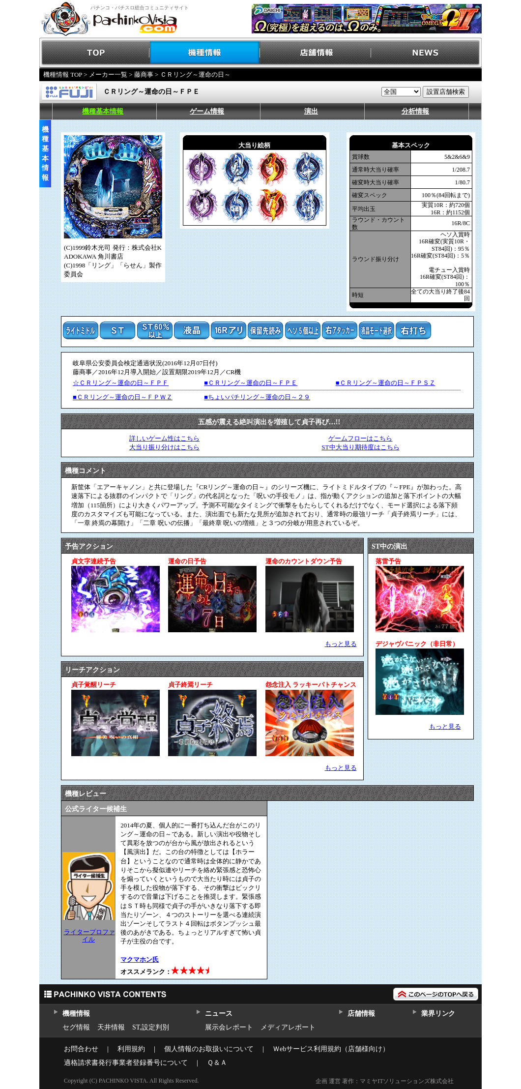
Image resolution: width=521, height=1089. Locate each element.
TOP (94, 52)
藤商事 (143, 74)
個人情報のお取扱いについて (209, 1049)
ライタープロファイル (89, 935)
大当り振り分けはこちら (164, 447)
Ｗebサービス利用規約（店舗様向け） (331, 1049)
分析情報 (415, 111)
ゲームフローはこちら (360, 438)
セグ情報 (76, 1027)
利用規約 (131, 1049)
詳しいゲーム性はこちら (164, 438)
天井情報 (111, 1027)
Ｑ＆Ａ (217, 1062)
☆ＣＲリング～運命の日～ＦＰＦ (121, 382)
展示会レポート (229, 1027)
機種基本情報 (102, 111)
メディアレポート (288, 1027)
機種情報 (205, 52)
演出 (311, 111)
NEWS (426, 52)
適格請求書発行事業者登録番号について (126, 1062)
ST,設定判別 (150, 1027)
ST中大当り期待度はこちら (360, 447)
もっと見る (341, 644)
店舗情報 (315, 52)
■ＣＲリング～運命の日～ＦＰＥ (250, 382)
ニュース (218, 1013)
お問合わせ (81, 1049)
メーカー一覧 (108, 74)
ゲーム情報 (207, 111)
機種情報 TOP (62, 74)
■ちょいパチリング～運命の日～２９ (257, 397)
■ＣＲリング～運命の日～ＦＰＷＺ (123, 397)
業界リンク (438, 1013)
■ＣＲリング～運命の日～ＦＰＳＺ (385, 382)
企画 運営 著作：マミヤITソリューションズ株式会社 (385, 1081)
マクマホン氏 (139, 959)
